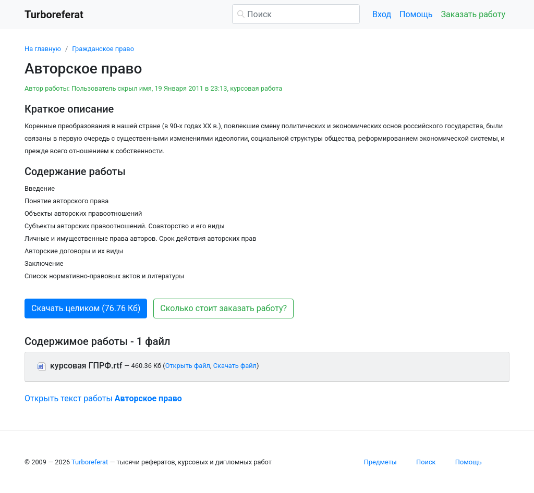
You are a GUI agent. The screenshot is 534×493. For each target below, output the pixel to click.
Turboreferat (89, 462)
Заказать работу (473, 14)
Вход (381, 14)
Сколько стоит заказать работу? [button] (223, 308)
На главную (43, 49)
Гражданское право (103, 49)
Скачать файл (235, 365)
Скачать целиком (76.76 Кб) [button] (85, 308)
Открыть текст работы (103, 398)
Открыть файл (187, 365)
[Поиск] (296, 14)
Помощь (415, 14)
